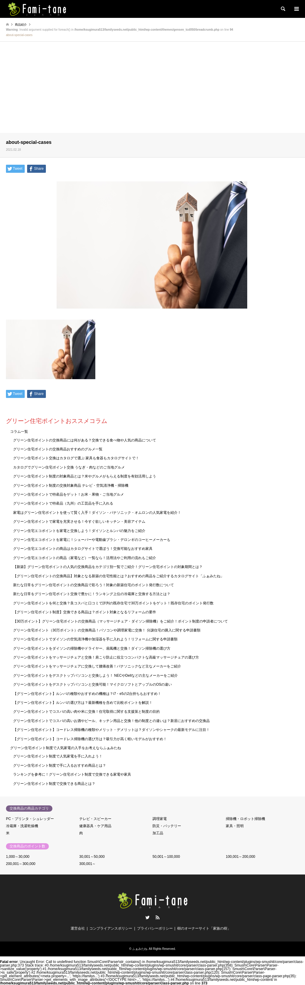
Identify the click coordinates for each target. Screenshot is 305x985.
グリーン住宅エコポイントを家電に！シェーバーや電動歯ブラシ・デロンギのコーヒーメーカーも (91, 540)
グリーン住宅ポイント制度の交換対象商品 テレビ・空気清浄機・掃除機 (70, 485)
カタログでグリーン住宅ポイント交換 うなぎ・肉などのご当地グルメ (69, 467)
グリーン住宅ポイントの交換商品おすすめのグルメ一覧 (57, 449)
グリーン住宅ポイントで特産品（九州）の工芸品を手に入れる (63, 503)
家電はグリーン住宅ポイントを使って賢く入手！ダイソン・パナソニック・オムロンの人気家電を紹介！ (97, 513)
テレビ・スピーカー (95, 819)
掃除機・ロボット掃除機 (245, 819)
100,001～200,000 (240, 857)
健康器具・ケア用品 (95, 826)
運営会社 (78, 928)
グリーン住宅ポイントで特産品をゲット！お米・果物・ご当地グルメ (68, 494)
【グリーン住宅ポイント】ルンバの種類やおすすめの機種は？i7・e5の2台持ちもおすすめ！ (87, 694)
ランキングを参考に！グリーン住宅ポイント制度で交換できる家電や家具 (72, 774)
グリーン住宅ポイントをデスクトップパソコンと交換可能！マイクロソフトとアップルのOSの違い (92, 684)
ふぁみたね (139, 948)
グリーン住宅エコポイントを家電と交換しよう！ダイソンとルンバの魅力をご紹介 (79, 531)
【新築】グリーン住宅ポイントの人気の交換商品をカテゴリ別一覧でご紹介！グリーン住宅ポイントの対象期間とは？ (108, 567)
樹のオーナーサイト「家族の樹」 (204, 928)
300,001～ (87, 864)
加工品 (157, 833)
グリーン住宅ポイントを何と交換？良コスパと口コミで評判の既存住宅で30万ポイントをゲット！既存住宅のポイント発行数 (113, 603)
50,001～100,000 (166, 857)
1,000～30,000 (17, 857)
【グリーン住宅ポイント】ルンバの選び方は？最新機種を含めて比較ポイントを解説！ (82, 703)
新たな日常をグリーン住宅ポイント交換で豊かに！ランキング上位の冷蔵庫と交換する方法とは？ (91, 594)
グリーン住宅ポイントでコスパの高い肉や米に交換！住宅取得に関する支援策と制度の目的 (86, 711)
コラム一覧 (19, 432)
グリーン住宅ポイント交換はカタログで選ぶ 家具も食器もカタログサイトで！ (76, 458)
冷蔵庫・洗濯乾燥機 (22, 826)
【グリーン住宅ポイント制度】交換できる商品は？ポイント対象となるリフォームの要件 (84, 612)
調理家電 (159, 819)
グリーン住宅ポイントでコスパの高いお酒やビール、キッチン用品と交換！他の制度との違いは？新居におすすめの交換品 (111, 721)
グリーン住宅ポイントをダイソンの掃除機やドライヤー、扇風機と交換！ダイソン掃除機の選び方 (91, 648)
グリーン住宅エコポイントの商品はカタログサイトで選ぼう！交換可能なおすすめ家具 (82, 549)
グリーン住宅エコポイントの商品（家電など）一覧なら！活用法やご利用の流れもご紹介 (84, 558)
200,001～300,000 (20, 864)
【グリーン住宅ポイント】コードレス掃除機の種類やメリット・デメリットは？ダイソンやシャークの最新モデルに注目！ (111, 730)
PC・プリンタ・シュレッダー (30, 819)
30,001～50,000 (92, 857)
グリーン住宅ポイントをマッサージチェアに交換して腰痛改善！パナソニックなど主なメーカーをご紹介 (97, 666)
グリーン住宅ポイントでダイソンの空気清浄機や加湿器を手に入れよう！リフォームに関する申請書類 (95, 639)
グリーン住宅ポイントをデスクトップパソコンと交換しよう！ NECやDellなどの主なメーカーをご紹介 (95, 675)
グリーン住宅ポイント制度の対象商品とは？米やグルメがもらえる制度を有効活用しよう (84, 476)
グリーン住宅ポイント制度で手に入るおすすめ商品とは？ (59, 765)
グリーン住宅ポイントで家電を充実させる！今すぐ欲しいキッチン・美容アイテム (79, 521)
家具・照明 (235, 826)
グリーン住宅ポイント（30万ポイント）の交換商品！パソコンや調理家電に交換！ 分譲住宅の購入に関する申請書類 (106, 630)
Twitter (147, 917)
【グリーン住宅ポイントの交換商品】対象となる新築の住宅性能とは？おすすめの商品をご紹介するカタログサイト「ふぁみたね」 (118, 576)
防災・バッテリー (166, 826)
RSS (157, 917)
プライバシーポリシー (155, 928)
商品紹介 (21, 24)
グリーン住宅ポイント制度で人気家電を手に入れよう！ (57, 756)
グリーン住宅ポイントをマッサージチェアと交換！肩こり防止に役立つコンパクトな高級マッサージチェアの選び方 (106, 657)
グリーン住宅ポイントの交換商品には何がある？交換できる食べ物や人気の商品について (84, 440)
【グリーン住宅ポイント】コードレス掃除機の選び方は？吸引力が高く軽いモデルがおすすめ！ (90, 739)
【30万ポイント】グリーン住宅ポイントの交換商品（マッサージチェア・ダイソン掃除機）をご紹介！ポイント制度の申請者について (120, 621)
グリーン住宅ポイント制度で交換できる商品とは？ (54, 784)
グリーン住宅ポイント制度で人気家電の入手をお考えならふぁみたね (65, 748)
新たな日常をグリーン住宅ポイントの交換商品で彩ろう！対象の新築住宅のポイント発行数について (93, 585)
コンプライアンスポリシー (110, 928)
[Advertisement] (152, 88)
